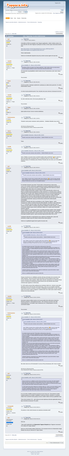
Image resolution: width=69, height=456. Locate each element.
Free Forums (37, 452)
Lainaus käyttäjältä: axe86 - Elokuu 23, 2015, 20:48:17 (31, 377)
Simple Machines (40, 451)
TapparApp (26, 39)
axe (9, 417)
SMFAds (32, 452)
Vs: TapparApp (27, 60)
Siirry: (47, 442)
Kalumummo (11, 117)
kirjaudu (19, 10)
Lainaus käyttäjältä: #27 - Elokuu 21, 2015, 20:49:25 (30, 65)
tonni (9, 81)
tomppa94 (10, 406)
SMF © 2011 (34, 451)
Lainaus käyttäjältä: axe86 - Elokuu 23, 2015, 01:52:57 (31, 170)
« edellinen (57, 31)
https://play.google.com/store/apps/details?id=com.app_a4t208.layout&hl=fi (37, 48)
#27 (9, 39)
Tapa (9, 107)
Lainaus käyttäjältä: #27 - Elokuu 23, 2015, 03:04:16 (30, 230)
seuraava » (61, 31)
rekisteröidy (25, 10)
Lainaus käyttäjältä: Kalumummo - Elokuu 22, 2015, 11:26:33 (32, 150)
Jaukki (9, 61)
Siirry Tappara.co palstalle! (58, 13)
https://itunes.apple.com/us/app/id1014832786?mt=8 (32, 50)
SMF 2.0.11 (29, 451)
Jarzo (9, 131)
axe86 (9, 146)
